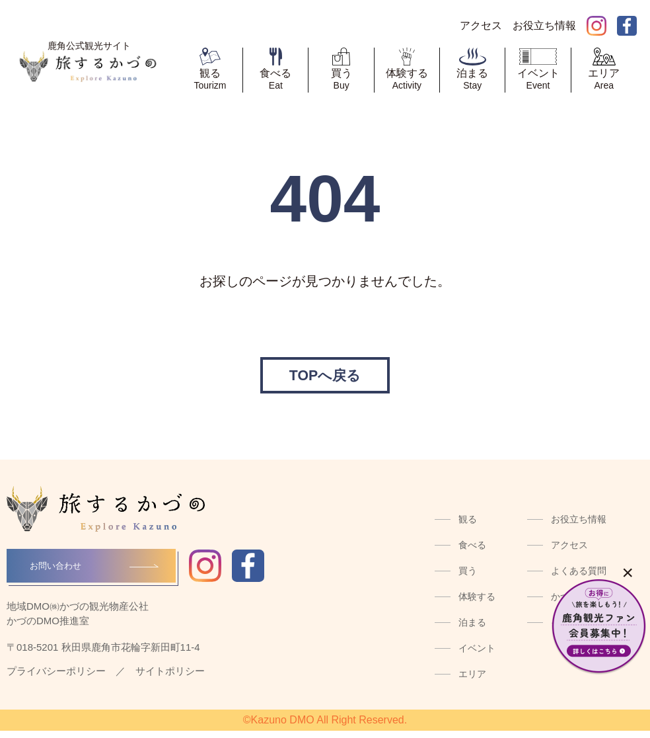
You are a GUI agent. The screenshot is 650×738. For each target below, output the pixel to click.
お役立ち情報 (578, 526)
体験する (476, 603)
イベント (476, 655)
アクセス (569, 552)
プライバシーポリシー (56, 678)
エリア (472, 681)
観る (467, 526)
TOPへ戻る (324, 379)
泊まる (472, 629)
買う (467, 578)
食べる (472, 552)
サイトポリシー (170, 678)
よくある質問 (578, 578)
